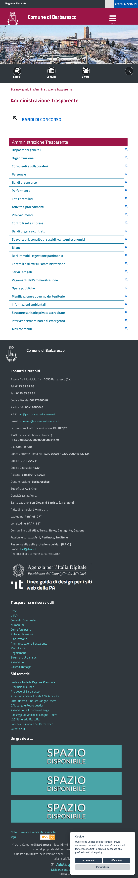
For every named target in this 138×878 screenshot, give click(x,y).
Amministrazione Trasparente (29, 643)
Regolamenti (19, 653)
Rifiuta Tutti (116, 860)
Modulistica (18, 648)
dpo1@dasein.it (28, 549)
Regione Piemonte (15, 3)
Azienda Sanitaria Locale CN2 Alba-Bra (35, 696)
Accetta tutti (88, 860)
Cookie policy (95, 852)
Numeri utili (18, 625)
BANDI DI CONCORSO (41, 119)
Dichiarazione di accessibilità (69, 869)
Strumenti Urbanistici (24, 657)
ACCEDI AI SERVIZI (126, 4)
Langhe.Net (18, 728)
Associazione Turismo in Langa (30, 710)
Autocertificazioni (22, 634)
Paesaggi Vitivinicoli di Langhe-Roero (34, 714)
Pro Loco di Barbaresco (25, 691)
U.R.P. (14, 615)
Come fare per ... (21, 629)
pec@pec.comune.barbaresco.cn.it (37, 414)
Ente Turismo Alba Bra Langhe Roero (33, 701)
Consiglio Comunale (23, 620)
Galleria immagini (21, 666)
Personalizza (102, 867)
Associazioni (18, 662)
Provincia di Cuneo (22, 687)
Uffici (14, 611)
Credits (34, 832)
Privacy (25, 832)
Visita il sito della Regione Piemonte (33, 682)
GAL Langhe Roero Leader (27, 705)
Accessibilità (48, 832)
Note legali (14, 834)
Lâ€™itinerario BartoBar (26, 719)
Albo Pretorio (19, 639)
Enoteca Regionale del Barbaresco (32, 724)
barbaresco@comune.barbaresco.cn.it (39, 421)
